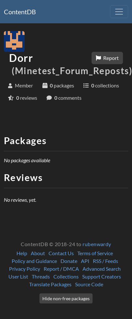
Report (107, 58)
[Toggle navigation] (119, 11)
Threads (41, 276)
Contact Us (61, 253)
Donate (68, 261)
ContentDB (20, 12)
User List (18, 276)
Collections (66, 276)
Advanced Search (101, 269)
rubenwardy (96, 244)
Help (21, 253)
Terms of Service (95, 253)
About (38, 253)
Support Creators (101, 276)
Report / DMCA (61, 269)
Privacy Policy (24, 269)
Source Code (89, 284)
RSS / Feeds (105, 261)
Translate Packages (50, 284)
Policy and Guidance (34, 261)
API (85, 261)
